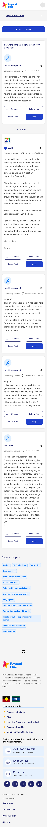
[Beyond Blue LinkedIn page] (39, 785)
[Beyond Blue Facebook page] (7, 785)
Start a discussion (23, 29)
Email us (18, 772)
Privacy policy (9, 816)
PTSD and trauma (11, 582)
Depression (35, 565)
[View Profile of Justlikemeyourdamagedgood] (19, 65)
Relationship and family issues (16, 588)
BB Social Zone (19, 565)
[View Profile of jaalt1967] (8, 445)
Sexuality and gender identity (16, 594)
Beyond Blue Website (12, 664)
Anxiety (6, 565)
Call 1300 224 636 (24, 749)
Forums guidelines (16, 712)
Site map (7, 822)
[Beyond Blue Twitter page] (31, 785)
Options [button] (42, 16)
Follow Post (34, 109)
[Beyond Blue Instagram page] (23, 785)
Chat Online (20, 760)
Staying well (8, 600)
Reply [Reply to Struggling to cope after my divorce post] (34, 117)
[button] (7, 109)
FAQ (9, 717)
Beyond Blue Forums (9, 4)
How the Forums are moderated (23, 722)
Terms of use (9, 809)
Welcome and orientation (14, 625)
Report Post (13, 117)
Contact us (8, 803)
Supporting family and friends (16, 611)
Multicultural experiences (14, 577)
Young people (9, 631)
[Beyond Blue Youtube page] (15, 785)
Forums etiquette (15, 727)
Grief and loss (9, 571)
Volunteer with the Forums (20, 732)
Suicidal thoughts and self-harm (17, 605)
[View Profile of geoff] (10, 148)
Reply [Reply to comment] (34, 264)
